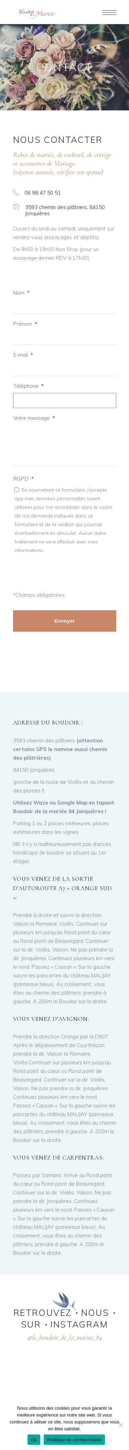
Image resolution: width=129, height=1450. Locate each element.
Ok (34, 1439)
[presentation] (55, 571)
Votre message (34, 418)
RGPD (23, 478)
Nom (21, 292)
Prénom (25, 323)
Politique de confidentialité (74, 1439)
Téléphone (28, 386)
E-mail (23, 355)
